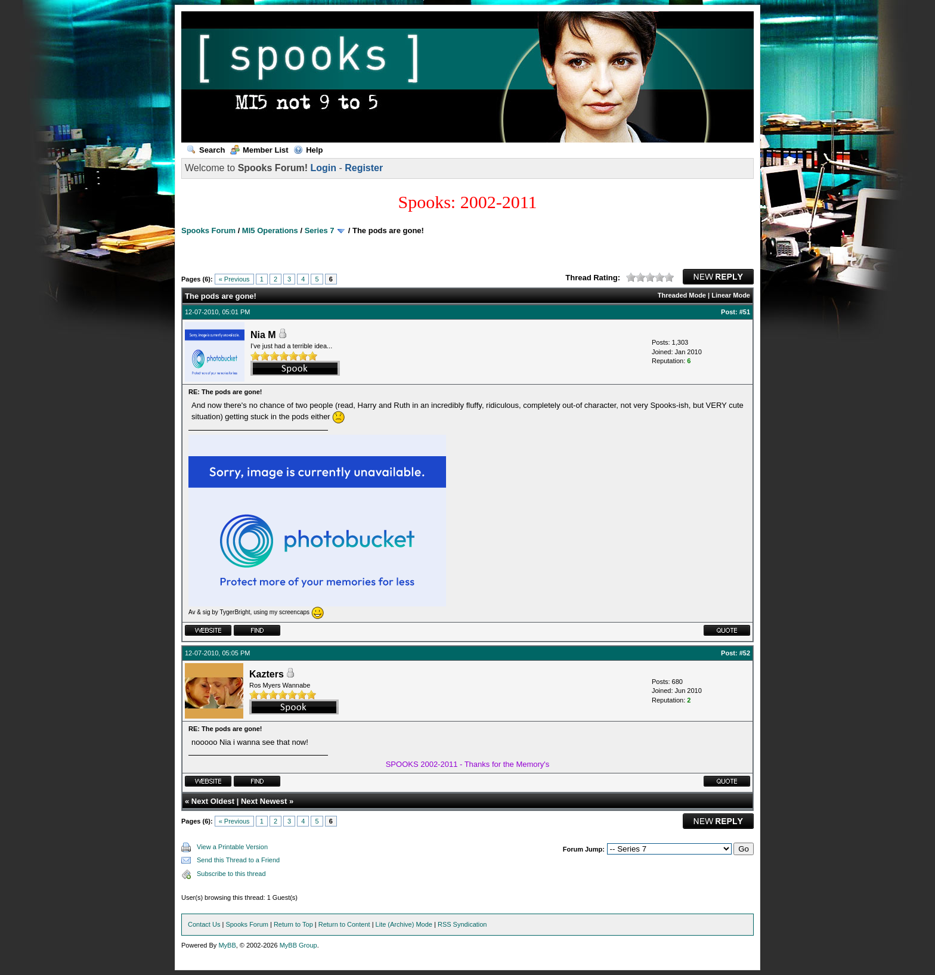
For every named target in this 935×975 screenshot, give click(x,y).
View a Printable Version (232, 846)
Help (308, 150)
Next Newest (264, 801)
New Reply (718, 276)
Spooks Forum (208, 230)
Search (206, 150)
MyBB (227, 945)
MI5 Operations (270, 230)
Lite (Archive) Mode (404, 924)
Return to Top (293, 924)
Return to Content (344, 924)
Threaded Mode (682, 295)
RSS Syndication (462, 924)
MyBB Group (298, 945)
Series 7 (320, 230)
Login (323, 168)
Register (364, 168)
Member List (259, 150)
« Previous (234, 279)
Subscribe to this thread (231, 873)
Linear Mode (730, 295)
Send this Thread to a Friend (238, 859)
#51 (744, 311)
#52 (744, 653)
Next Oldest (212, 801)
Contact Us (204, 924)
